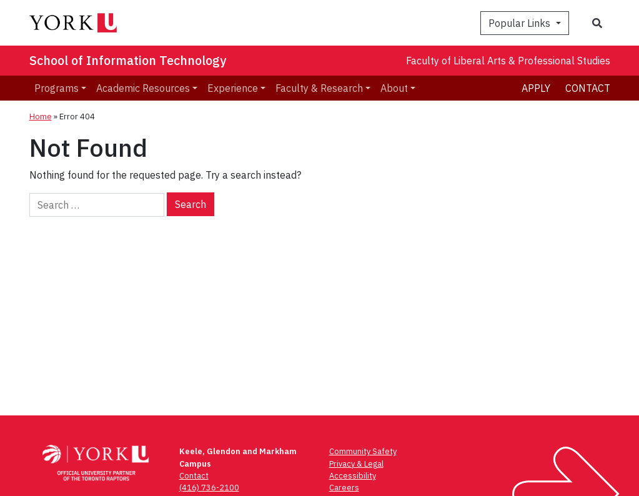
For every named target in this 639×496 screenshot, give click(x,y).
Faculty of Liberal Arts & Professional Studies (508, 60)
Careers (344, 487)
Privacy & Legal (356, 464)
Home (40, 116)
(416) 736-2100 (209, 487)
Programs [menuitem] (56, 88)
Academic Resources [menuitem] (143, 88)
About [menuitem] (394, 88)
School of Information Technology (127, 60)
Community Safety (363, 451)
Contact (587, 88)
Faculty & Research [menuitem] (319, 88)
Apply (536, 88)
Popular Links (520, 23)
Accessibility (352, 475)
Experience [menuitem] (232, 88)
